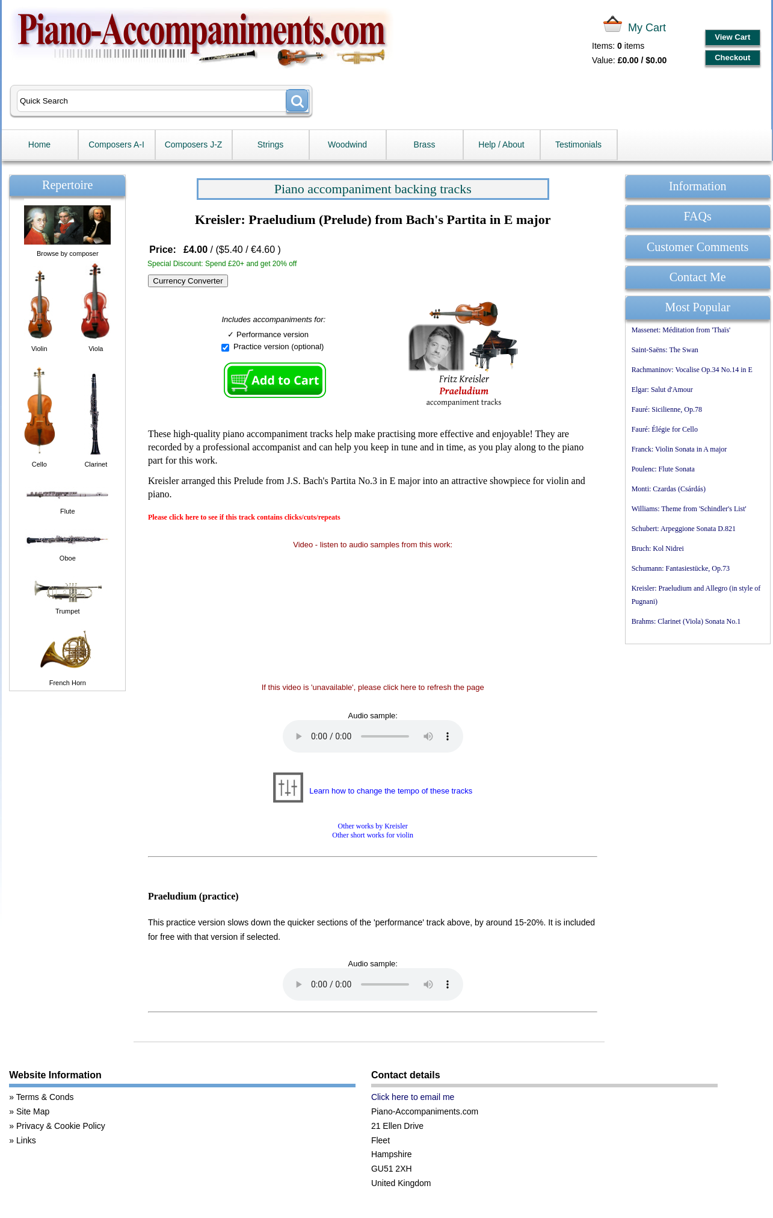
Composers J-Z (194, 144)
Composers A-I (116, 144)
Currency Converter (188, 280)
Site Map (32, 1111)
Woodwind (347, 144)
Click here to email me (413, 1097)
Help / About (501, 144)
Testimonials (578, 144)
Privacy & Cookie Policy (60, 1126)
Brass (425, 144)
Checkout (732, 57)
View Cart (732, 37)
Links (26, 1140)
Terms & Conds (45, 1097)
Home (39, 144)
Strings (270, 144)
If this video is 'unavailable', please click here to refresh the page (373, 687)
